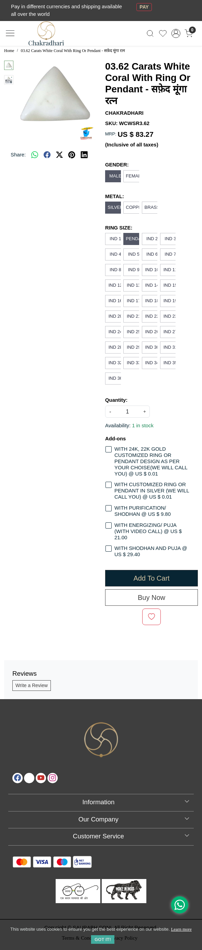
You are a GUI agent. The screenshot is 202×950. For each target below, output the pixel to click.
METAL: (114, 196)
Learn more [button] (181, 929)
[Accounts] (175, 33)
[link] (150, 33)
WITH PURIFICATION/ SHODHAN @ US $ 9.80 (142, 511)
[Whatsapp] (35, 155)
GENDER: (117, 164)
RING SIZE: (118, 228)
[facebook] (47, 155)
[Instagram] (52, 778)
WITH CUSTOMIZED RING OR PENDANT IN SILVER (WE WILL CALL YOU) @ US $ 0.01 (151, 491)
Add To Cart (151, 578)
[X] (29, 778)
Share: (18, 154)
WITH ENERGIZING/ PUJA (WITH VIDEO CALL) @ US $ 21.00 (148, 531)
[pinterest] (72, 155)
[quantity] (127, 412)
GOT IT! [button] (102, 939)
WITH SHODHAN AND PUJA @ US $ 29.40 (150, 551)
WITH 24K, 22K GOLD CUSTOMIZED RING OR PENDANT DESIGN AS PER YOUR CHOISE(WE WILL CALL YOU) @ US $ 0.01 (150, 461)
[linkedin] (84, 155)
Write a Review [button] (31, 685)
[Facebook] (17, 778)
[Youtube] (41, 778)
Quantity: (116, 400)
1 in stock (143, 425)
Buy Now (151, 597)
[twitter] (59, 155)
